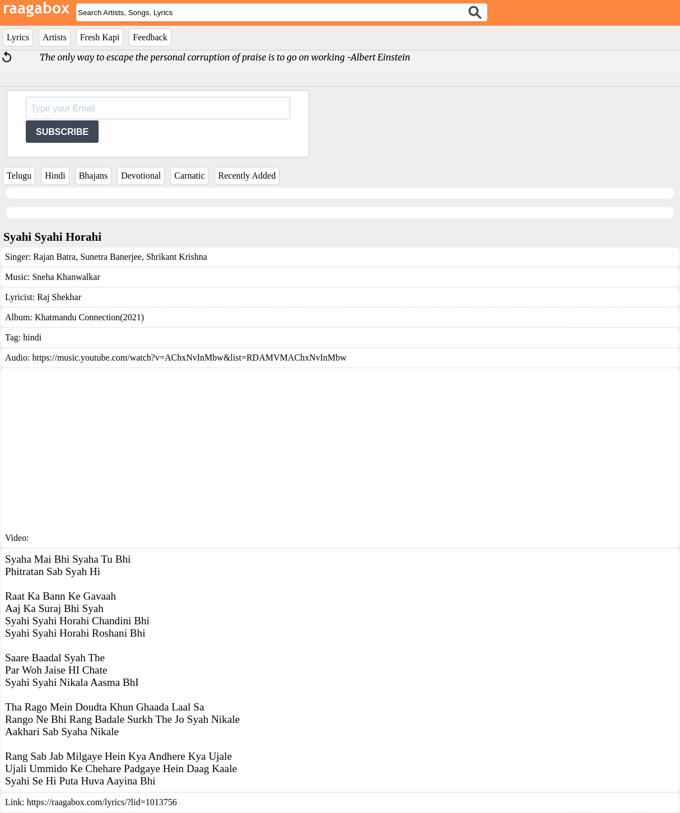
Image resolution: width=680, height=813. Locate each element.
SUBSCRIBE (62, 132)
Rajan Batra (54, 256)
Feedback (150, 37)
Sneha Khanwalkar (66, 277)
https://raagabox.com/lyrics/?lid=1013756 (102, 802)
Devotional (141, 175)
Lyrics (18, 37)
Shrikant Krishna (175, 256)
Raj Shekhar (59, 297)
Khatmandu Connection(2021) (89, 317)
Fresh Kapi (100, 37)
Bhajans (93, 175)
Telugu (19, 175)
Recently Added (247, 175)
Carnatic (189, 175)
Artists (55, 37)
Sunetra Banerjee (110, 256)
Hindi (55, 175)
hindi (32, 337)
